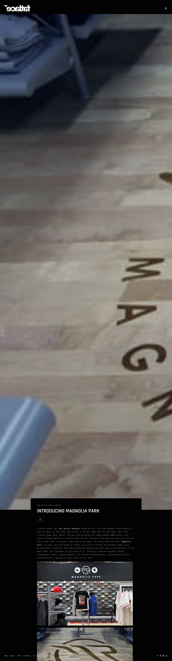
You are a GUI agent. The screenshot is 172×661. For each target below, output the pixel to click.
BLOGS (12, 656)
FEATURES (27, 656)
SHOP (19, 656)
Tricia (50, 505)
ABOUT (52, 656)
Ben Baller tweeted (69, 528)
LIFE (38, 505)
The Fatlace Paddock (40, 656)
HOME (6, 656)
